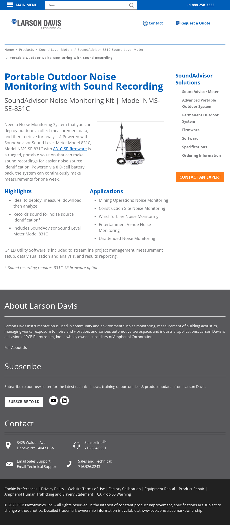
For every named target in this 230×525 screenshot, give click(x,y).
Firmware (190, 129)
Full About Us (15, 347)
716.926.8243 (89, 466)
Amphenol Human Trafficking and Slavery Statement (48, 494)
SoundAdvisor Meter (200, 91)
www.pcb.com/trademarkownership (172, 510)
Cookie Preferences (20, 488)
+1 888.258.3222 (200, 4)
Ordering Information (201, 155)
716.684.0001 (95, 447)
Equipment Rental (160, 488)
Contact (156, 23)
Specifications (194, 146)
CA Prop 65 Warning (114, 494)
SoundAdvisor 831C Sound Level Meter (111, 49)
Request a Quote (195, 23)
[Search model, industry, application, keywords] (91, 5)
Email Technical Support (37, 466)
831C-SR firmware (70, 148)
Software (190, 138)
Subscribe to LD (24, 401)
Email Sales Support (34, 461)
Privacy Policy (52, 488)
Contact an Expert (200, 176)
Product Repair (191, 488)
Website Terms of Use (86, 488)
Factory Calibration (125, 488)
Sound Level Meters (56, 49)
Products (26, 49)
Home (9, 49)
